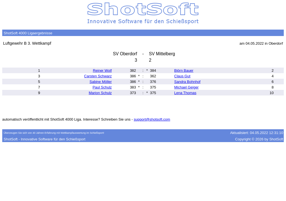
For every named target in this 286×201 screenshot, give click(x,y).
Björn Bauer (184, 70)
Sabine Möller (101, 82)
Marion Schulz (100, 93)
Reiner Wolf (102, 70)
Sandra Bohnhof (187, 82)
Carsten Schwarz (98, 76)
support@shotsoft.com (152, 119)
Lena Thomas (185, 93)
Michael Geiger (186, 87)
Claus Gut (182, 76)
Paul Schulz (102, 87)
